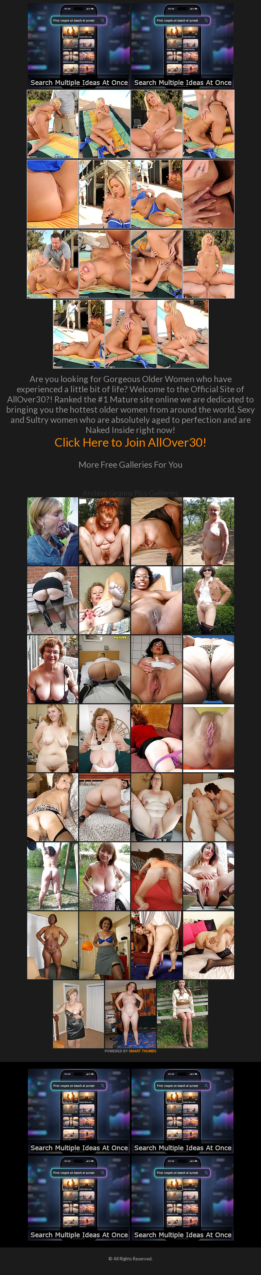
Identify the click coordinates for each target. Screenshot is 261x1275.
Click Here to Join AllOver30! (130, 442)
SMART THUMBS (142, 1051)
